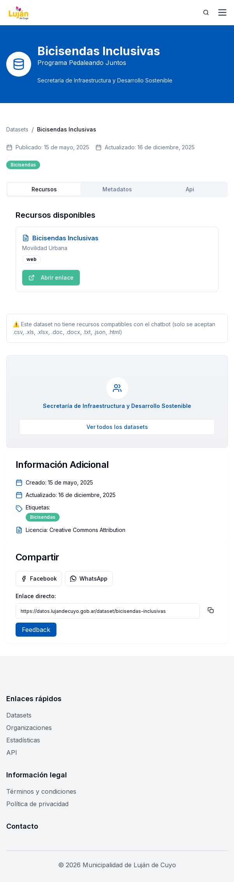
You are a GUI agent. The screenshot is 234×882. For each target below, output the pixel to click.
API (11, 752)
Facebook (39, 578)
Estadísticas (23, 740)
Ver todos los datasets (117, 427)
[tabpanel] (117, 250)
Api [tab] (190, 189)
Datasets (17, 129)
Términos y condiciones (41, 791)
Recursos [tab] (44, 189)
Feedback (36, 630)
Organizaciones (29, 728)
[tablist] (117, 189)
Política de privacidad (37, 804)
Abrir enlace (51, 277)
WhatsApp (88, 578)
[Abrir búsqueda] (206, 12)
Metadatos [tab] (117, 189)
